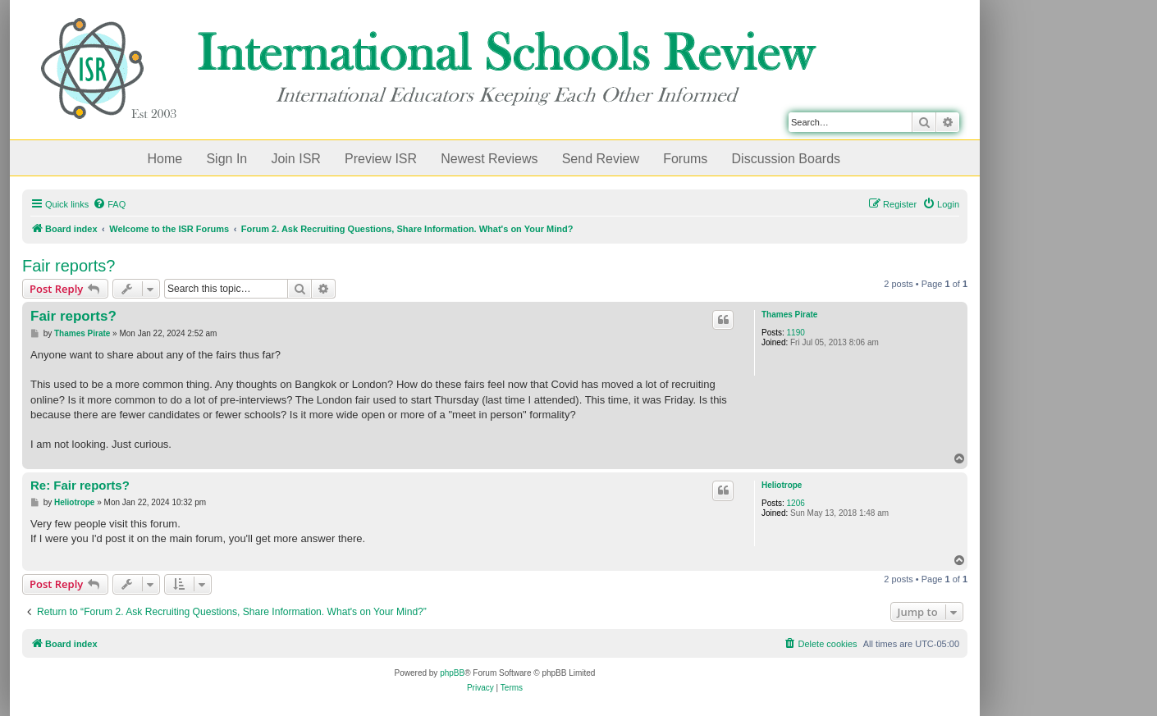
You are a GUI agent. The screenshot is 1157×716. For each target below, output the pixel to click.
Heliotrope (781, 485)
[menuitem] (109, 204)
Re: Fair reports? (80, 485)
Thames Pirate (789, 314)
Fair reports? (68, 266)
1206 (796, 503)
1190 (796, 332)
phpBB (452, 672)
